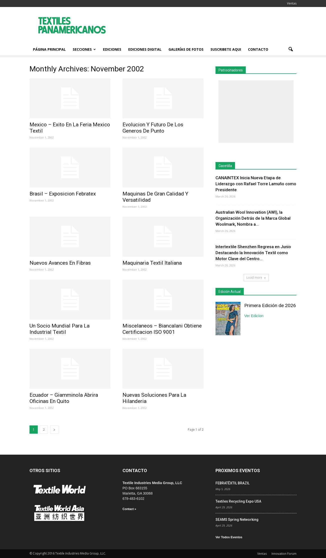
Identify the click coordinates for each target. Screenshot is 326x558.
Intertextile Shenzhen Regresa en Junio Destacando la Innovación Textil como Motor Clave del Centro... (253, 252)
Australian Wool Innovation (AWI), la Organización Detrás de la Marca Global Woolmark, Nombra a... (253, 218)
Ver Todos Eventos (229, 537)
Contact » (129, 509)
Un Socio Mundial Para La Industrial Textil (60, 329)
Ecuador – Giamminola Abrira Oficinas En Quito (64, 398)
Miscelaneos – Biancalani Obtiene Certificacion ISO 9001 (162, 329)
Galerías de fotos (186, 49)
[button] (290, 49)
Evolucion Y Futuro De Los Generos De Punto (152, 128)
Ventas (291, 3)
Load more (256, 277)
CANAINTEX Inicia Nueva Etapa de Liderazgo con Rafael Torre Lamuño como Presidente (256, 183)
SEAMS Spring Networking (237, 520)
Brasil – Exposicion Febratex (63, 194)
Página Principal (49, 49)
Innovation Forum (284, 554)
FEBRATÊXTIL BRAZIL (233, 483)
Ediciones (112, 49)
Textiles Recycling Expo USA (238, 501)
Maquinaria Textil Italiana (152, 263)
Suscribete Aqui (225, 49)
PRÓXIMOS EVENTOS (238, 470)
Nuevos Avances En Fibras (60, 263)
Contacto (258, 49)
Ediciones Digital (145, 49)
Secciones (84, 49)
